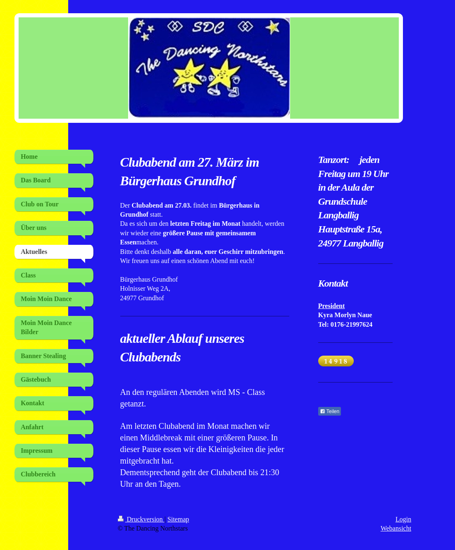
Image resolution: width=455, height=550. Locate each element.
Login (403, 519)
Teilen (329, 411)
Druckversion (141, 519)
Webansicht (396, 528)
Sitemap (178, 519)
